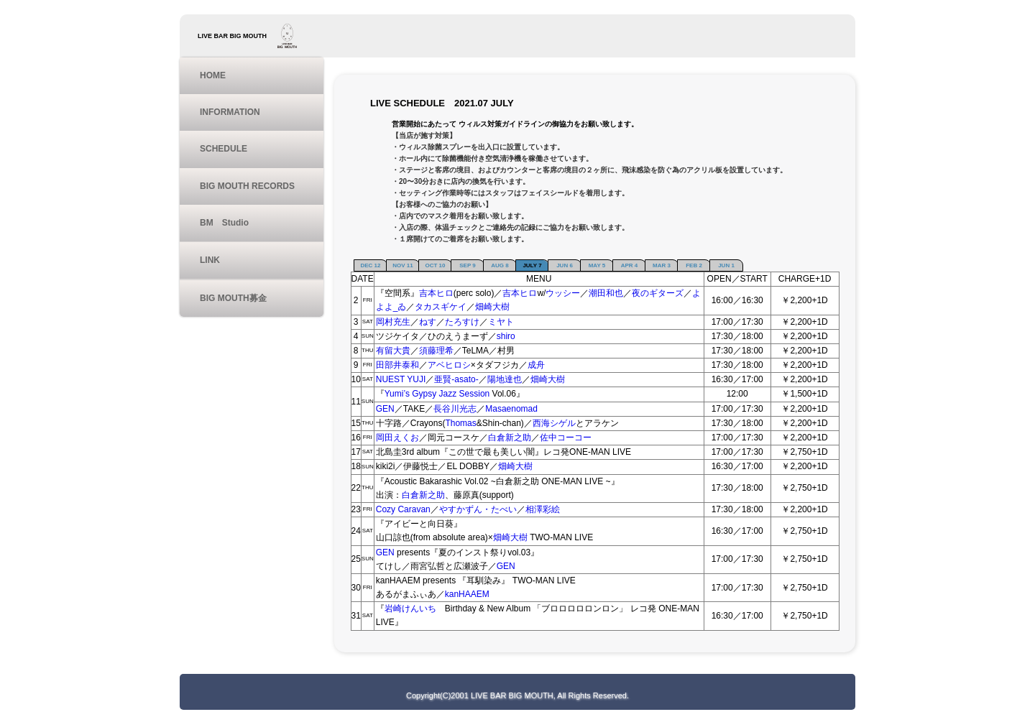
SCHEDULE (223, 149)
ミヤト (501, 322)
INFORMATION (230, 112)
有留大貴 (393, 351)
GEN (385, 409)
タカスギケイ (440, 307)
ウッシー (563, 293)
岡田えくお (397, 437)
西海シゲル (554, 423)
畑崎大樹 (492, 307)
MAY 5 (597, 265)
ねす (427, 322)
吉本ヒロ (436, 293)
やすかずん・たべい (478, 509)
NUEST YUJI (401, 379)
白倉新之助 (509, 437)
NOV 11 (402, 265)
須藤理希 (436, 351)
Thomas (460, 423)
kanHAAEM (467, 594)
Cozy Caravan (403, 509)
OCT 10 (435, 265)
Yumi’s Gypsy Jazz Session (437, 394)
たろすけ (462, 322)
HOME (213, 75)
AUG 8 (499, 265)
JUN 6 (564, 265)
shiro (506, 336)
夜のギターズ (658, 293)
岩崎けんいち (415, 608)
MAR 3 (662, 265)
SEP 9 (467, 265)
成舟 (536, 365)
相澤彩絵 (542, 509)
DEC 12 (370, 265)
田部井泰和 (397, 365)
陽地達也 (504, 379)
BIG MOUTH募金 (233, 298)
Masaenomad (511, 409)
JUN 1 (726, 265)
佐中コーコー (566, 437)
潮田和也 (606, 293)
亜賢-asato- (456, 379)
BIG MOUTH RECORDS (247, 186)
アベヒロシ (449, 365)
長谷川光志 (455, 409)
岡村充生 (393, 322)
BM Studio (224, 223)
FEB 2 (694, 265)
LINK (210, 260)
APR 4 (629, 265)
